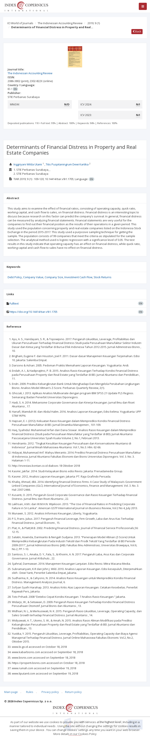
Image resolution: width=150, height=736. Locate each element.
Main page (11, 692)
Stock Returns (102, 277)
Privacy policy (50, 692)
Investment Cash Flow (78, 277)
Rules (29, 692)
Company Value (33, 277)
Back (137, 31)
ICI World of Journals (20, 23)
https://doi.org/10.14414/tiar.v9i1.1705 (33, 312)
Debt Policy (15, 277)
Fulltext (14, 303)
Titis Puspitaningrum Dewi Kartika (67, 164)
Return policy (73, 692)
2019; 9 (94, 23)
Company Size (54, 277)
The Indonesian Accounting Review (60, 23)
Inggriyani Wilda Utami (28, 164)
